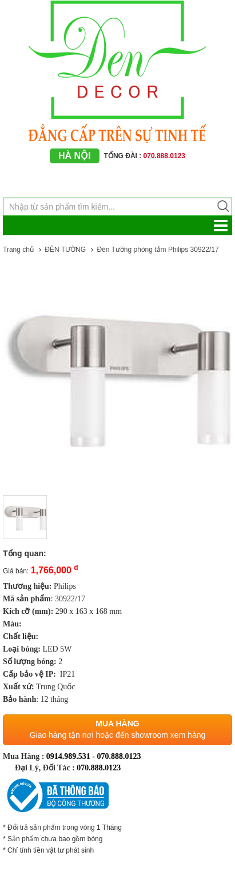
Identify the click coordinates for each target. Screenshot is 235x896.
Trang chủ (18, 250)
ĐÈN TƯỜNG (65, 250)
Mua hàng (117, 723)
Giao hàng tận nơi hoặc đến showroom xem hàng (118, 735)
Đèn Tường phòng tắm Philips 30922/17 (157, 250)
